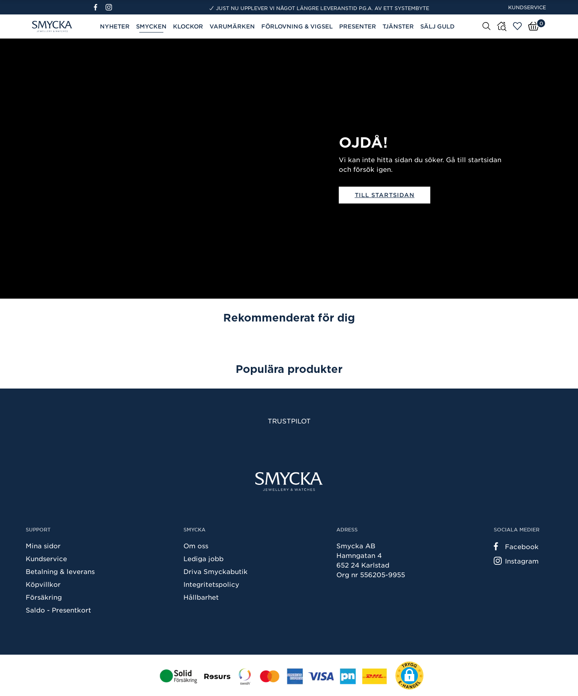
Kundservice (527, 7)
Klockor (188, 26)
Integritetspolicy (211, 584)
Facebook (516, 546)
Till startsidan (385, 194)
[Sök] (486, 26)
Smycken (151, 26)
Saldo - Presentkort (58, 610)
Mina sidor (43, 545)
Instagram (516, 561)
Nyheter (115, 26)
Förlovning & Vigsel (297, 26)
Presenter (357, 26)
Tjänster (398, 26)
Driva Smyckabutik (215, 571)
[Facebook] (99, 7)
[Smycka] (289, 481)
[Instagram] (110, 7)
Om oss (195, 545)
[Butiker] (502, 26)
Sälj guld (437, 26)
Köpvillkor (43, 584)
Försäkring (44, 597)
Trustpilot (289, 420)
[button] (409, 675)
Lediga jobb (203, 558)
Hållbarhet (201, 597)
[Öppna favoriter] (517, 26)
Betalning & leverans (60, 571)
